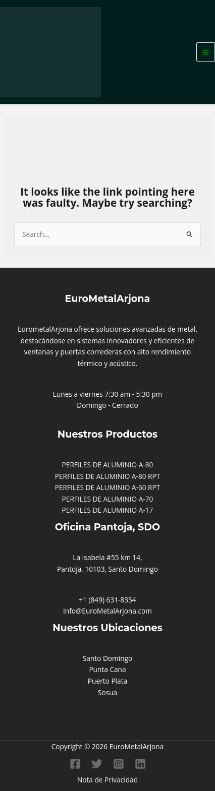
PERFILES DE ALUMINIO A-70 (107, 499)
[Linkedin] (140, 763)
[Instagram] (118, 763)
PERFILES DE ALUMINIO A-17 (107, 510)
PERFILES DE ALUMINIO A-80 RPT (107, 476)
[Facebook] (75, 763)
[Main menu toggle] (206, 52)
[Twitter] (96, 763)
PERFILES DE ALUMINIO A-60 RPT (107, 487)
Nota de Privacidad (107, 779)
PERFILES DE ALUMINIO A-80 (107, 464)
